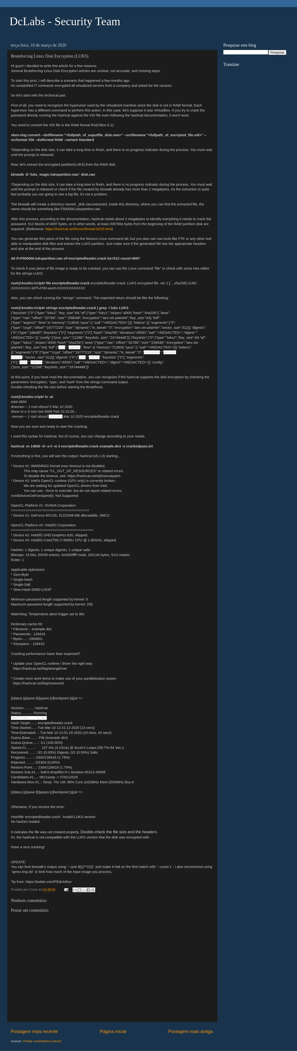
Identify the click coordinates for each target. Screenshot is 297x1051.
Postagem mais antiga (190, 1031)
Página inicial (113, 1031)
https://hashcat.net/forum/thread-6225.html (78, 229)
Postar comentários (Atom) (42, 1041)
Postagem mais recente (34, 1031)
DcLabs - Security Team (65, 21)
